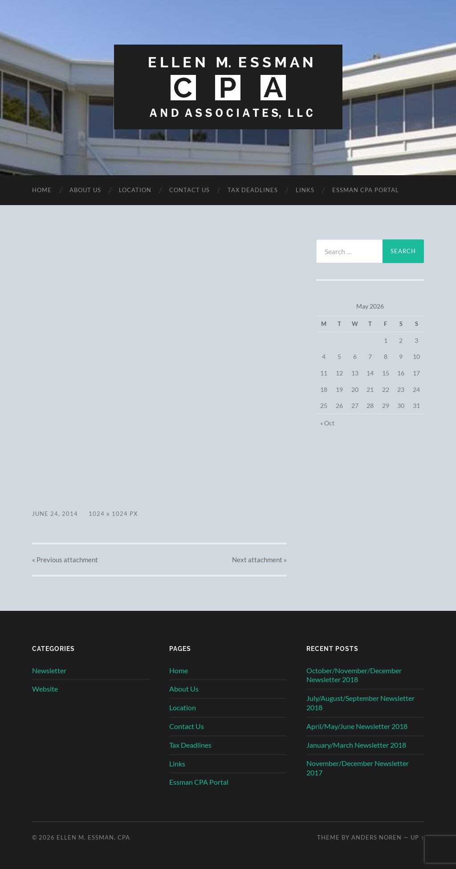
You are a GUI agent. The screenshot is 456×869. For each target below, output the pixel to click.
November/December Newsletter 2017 (357, 768)
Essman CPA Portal (365, 190)
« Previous (65, 560)
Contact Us (189, 190)
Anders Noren (376, 837)
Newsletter (49, 670)
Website (45, 688)
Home (42, 190)
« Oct (327, 423)
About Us (85, 190)
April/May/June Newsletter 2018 (356, 726)
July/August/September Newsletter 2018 (360, 703)
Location (135, 190)
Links (305, 190)
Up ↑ (417, 837)
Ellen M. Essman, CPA (93, 837)
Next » (259, 560)
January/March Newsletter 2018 (356, 745)
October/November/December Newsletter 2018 (354, 675)
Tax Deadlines (253, 190)
